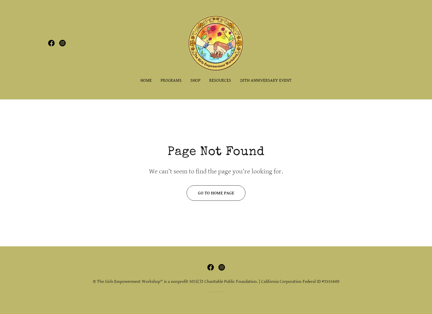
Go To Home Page (216, 193)
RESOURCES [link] (220, 80)
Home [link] (146, 80)
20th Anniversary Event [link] (266, 80)
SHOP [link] (195, 80)
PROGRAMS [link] (171, 80)
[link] (51, 43)
